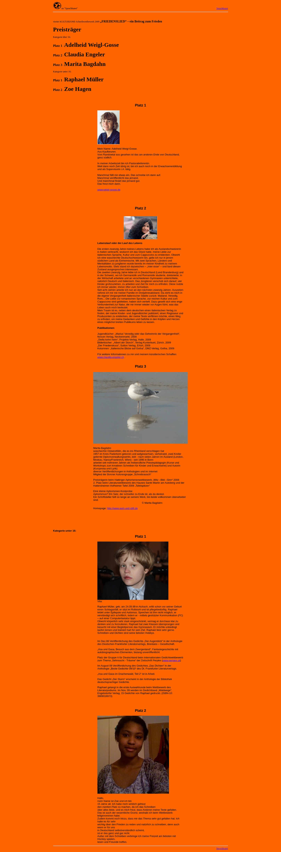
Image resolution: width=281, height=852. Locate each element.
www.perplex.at (171, 660)
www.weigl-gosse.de (108, 189)
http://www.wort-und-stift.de (122, 508)
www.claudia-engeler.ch (110, 357)
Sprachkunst (222, 8)
